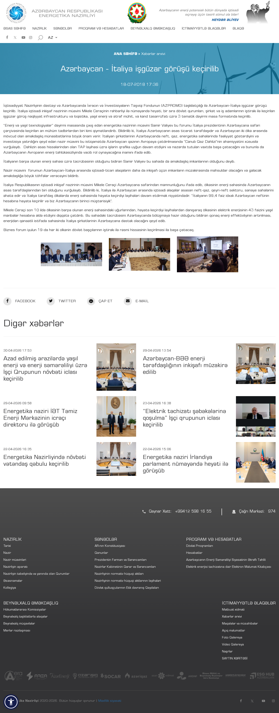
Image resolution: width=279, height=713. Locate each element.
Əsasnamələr (12, 581)
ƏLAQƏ (238, 28)
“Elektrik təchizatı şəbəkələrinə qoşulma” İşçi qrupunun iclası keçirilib (184, 418)
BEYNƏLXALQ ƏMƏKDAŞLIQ (153, 28)
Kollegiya (9, 588)
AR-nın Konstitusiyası (110, 546)
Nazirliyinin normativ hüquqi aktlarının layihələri (128, 581)
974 (272, 512)
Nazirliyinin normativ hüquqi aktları (119, 574)
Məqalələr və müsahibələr (240, 623)
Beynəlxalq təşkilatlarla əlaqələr (25, 616)
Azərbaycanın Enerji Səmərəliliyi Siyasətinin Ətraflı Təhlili (226, 560)
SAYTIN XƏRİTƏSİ (234, 658)
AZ (50, 38)
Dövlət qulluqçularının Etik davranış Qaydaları (127, 588)
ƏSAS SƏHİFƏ (14, 28)
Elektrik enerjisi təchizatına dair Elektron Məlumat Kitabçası (228, 567)
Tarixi (7, 546)
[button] (11, 701)
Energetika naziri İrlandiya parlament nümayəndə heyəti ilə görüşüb (185, 464)
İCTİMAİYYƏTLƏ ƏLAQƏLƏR (204, 28)
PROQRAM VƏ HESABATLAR (101, 28)
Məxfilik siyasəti (109, 701)
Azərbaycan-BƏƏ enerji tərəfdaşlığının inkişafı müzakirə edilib (185, 365)
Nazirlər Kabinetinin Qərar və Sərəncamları (125, 567)
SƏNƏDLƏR (62, 28)
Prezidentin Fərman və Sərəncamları (120, 560)
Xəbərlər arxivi (232, 616)
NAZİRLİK (39, 28)
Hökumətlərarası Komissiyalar (24, 610)
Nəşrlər (227, 651)
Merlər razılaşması (16, 630)
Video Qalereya (233, 644)
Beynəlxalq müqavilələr (19, 623)
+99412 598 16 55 (193, 512)
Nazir (7, 553)
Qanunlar (101, 553)
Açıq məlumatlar (233, 630)
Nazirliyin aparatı (15, 567)
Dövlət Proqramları (199, 546)
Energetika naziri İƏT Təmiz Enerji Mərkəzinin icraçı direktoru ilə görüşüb (40, 418)
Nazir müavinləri (14, 560)
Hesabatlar (194, 553)
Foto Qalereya (232, 637)
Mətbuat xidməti (233, 610)
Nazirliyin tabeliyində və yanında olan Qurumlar (36, 574)
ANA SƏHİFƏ (125, 54)
